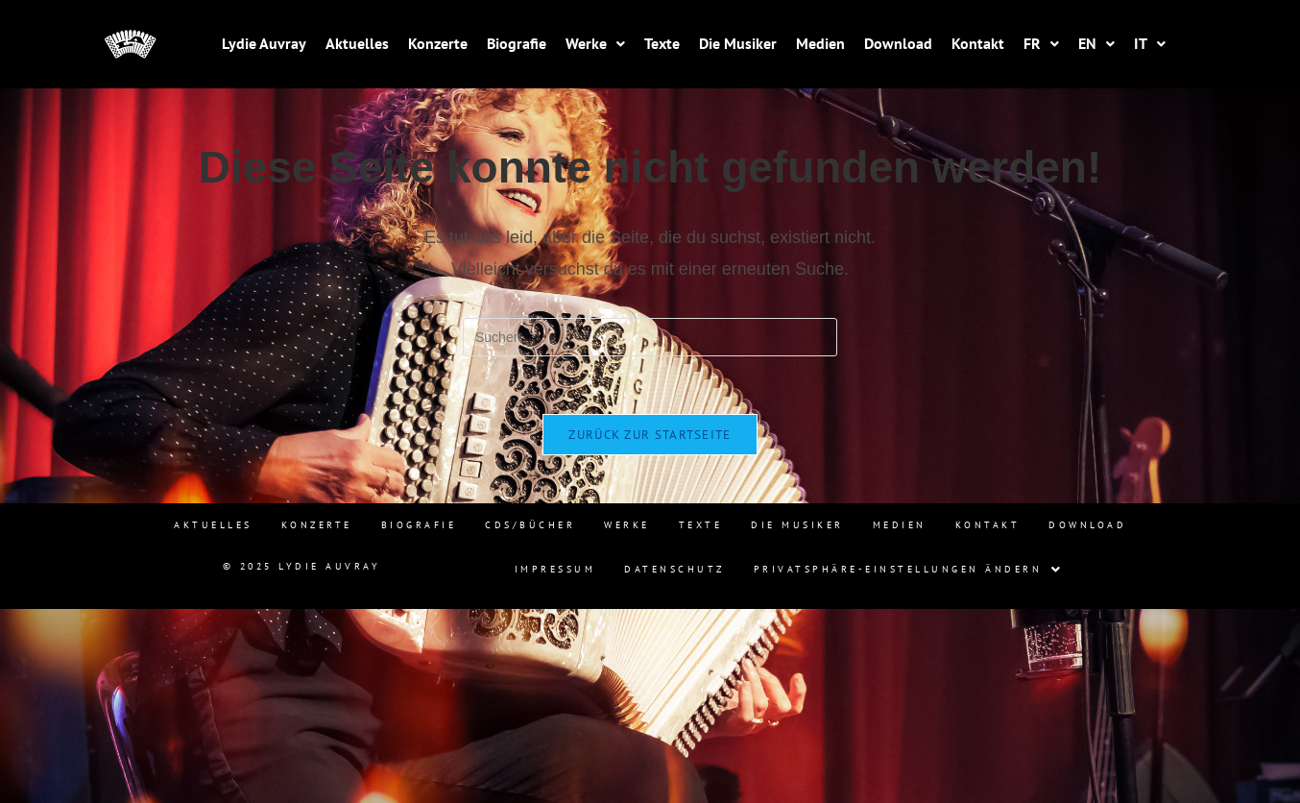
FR (1041, 43)
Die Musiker (738, 43)
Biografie (516, 43)
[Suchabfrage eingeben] (650, 337)
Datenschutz (674, 569)
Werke (595, 43)
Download (898, 43)
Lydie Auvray (264, 43)
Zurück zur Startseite (649, 434)
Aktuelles (357, 43)
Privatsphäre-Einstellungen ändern (909, 569)
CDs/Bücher (530, 525)
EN (1096, 43)
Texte (662, 43)
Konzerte (438, 43)
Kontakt (977, 43)
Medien (820, 43)
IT (1150, 43)
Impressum (555, 569)
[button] (595, 43)
